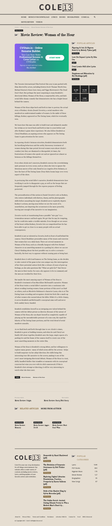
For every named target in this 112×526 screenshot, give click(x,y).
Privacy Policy (26, 520)
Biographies (73, 17)
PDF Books (76, 53)
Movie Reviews (26, 380)
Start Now (54, 59)
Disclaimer (50, 520)
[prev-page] (16, 435)
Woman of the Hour (39, 380)
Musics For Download (38, 17)
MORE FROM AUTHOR (51, 411)
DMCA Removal (87, 520)
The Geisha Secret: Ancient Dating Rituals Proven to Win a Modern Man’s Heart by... (56, 506)
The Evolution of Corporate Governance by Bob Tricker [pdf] (54, 470)
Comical (85, 17)
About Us (17, 520)
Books (62, 17)
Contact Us (72, 520)
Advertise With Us (61, 520)
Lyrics (54, 17)
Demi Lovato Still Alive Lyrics (84, 67)
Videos (39, 22)
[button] (94, 17)
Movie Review (27, 22)
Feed (78, 520)
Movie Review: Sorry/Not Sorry (56, 404)
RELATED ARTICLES (29, 411)
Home (23, 17)
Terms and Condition (38, 520)
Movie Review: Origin (23, 404)
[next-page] (19, 435)
